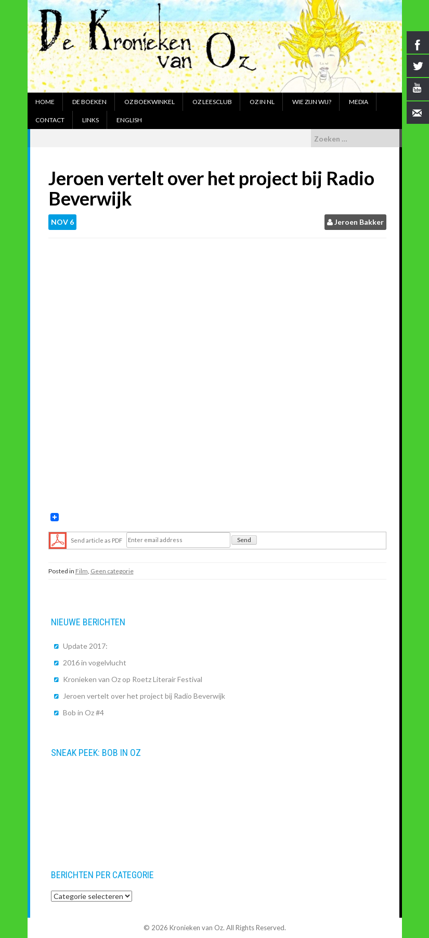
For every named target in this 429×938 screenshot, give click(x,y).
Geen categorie (112, 571)
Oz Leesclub (212, 102)
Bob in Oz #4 (83, 712)
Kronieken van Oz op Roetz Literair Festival (132, 679)
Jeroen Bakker (359, 221)
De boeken (89, 102)
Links (90, 120)
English (129, 120)
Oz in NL (262, 102)
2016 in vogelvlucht (94, 662)
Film (81, 571)
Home (45, 102)
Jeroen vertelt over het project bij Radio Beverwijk (144, 695)
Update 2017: (85, 645)
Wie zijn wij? (311, 102)
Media (358, 102)
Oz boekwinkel (149, 102)
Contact (49, 120)
